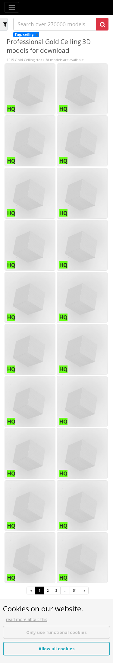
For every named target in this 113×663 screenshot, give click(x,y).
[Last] (84, 591)
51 (75, 590)
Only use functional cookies (56, 632)
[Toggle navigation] (11, 7)
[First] (31, 591)
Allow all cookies (57, 649)
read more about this (26, 619)
